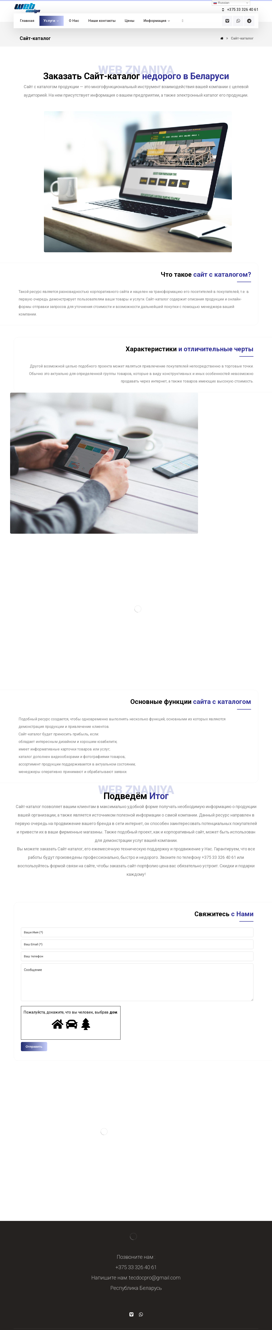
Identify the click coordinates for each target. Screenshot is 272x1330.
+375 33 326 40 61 (136, 1267)
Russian (221, 3)
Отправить (34, 1046)
